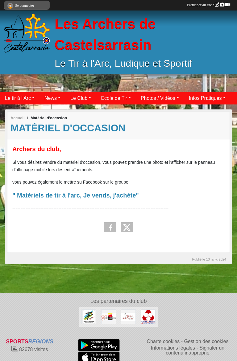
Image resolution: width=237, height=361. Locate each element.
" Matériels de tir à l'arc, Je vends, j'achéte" (75, 195)
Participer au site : (208, 5)
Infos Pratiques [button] (205, 98)
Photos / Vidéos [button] (158, 98)
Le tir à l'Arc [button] (18, 98)
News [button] (50, 98)
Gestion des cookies (206, 341)
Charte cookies (163, 341)
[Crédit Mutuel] (148, 316)
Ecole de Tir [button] (114, 98)
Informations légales (173, 347)
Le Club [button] (78, 98)
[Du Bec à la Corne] (128, 316)
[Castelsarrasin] (108, 316)
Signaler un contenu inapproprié (195, 350)
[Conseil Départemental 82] (88, 316)
